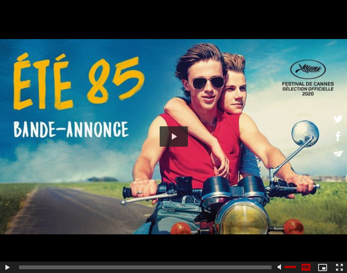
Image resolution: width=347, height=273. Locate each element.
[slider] (145, 267)
